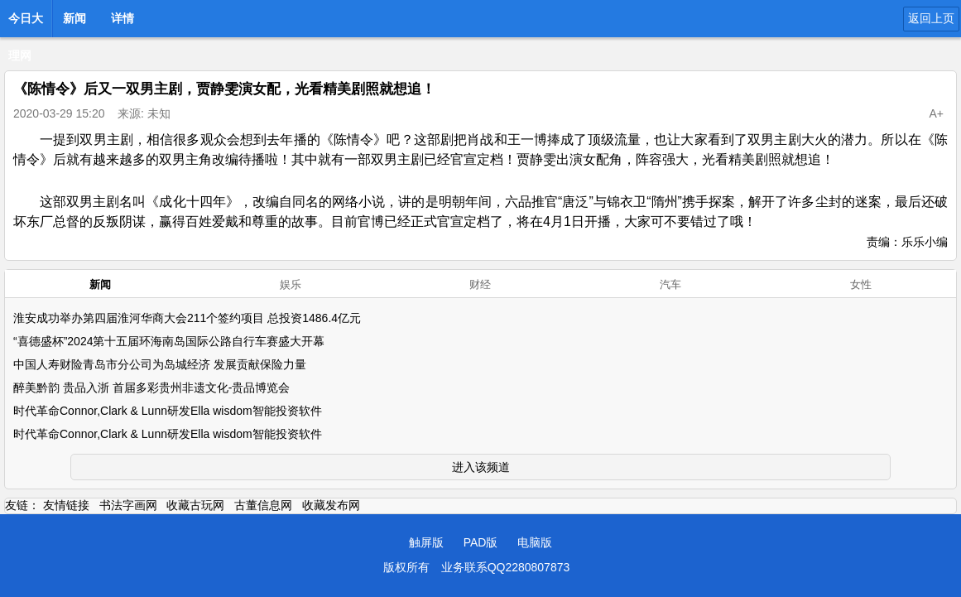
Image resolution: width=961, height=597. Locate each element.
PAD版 (481, 542)
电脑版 (534, 542)
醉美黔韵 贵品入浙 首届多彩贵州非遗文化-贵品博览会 (151, 387)
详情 (122, 18)
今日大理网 (25, 23)
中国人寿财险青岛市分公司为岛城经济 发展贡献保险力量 (159, 364)
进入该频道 (481, 467)
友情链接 (66, 505)
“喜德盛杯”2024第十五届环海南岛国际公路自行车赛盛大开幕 (168, 341)
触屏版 (426, 542)
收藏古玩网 (195, 505)
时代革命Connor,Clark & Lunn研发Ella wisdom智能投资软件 (167, 410)
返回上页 (931, 18)
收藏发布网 (331, 505)
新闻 (74, 18)
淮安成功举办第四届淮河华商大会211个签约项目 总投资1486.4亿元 (187, 318)
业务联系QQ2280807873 (505, 567)
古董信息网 (263, 505)
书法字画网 (128, 505)
